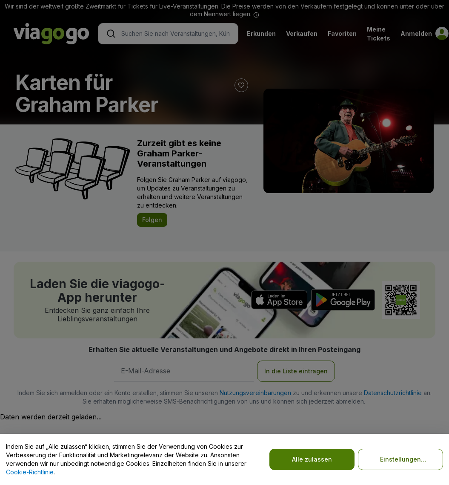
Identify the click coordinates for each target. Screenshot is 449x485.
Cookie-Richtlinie (30, 472)
